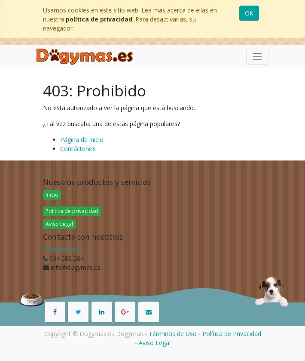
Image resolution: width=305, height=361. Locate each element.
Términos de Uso (173, 334)
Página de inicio (82, 140)
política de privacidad (99, 19)
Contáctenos (78, 149)
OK (249, 13)
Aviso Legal (59, 224)
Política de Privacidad (231, 334)
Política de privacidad (72, 211)
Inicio (52, 194)
